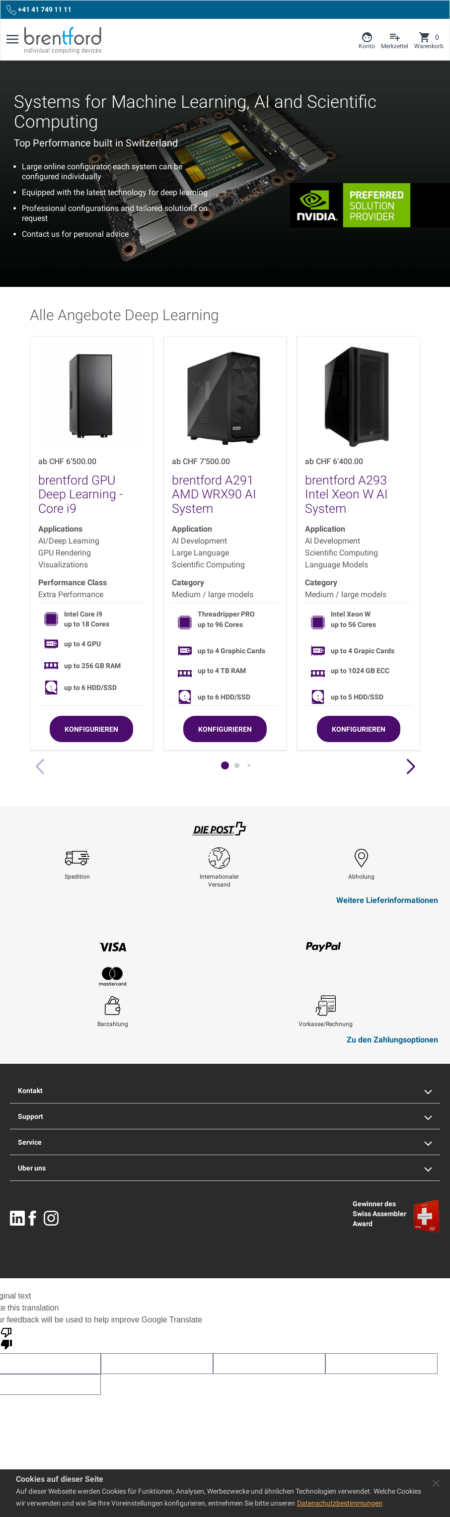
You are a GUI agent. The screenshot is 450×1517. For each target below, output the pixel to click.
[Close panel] (436, 1483)
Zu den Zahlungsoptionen (392, 1039)
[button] (410, 766)
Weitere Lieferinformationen (387, 900)
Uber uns (225, 1168)
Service (225, 1142)
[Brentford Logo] (62, 40)
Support (225, 1116)
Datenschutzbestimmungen (339, 1503)
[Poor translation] (6, 1338)
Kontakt (225, 1091)
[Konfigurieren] (91, 729)
